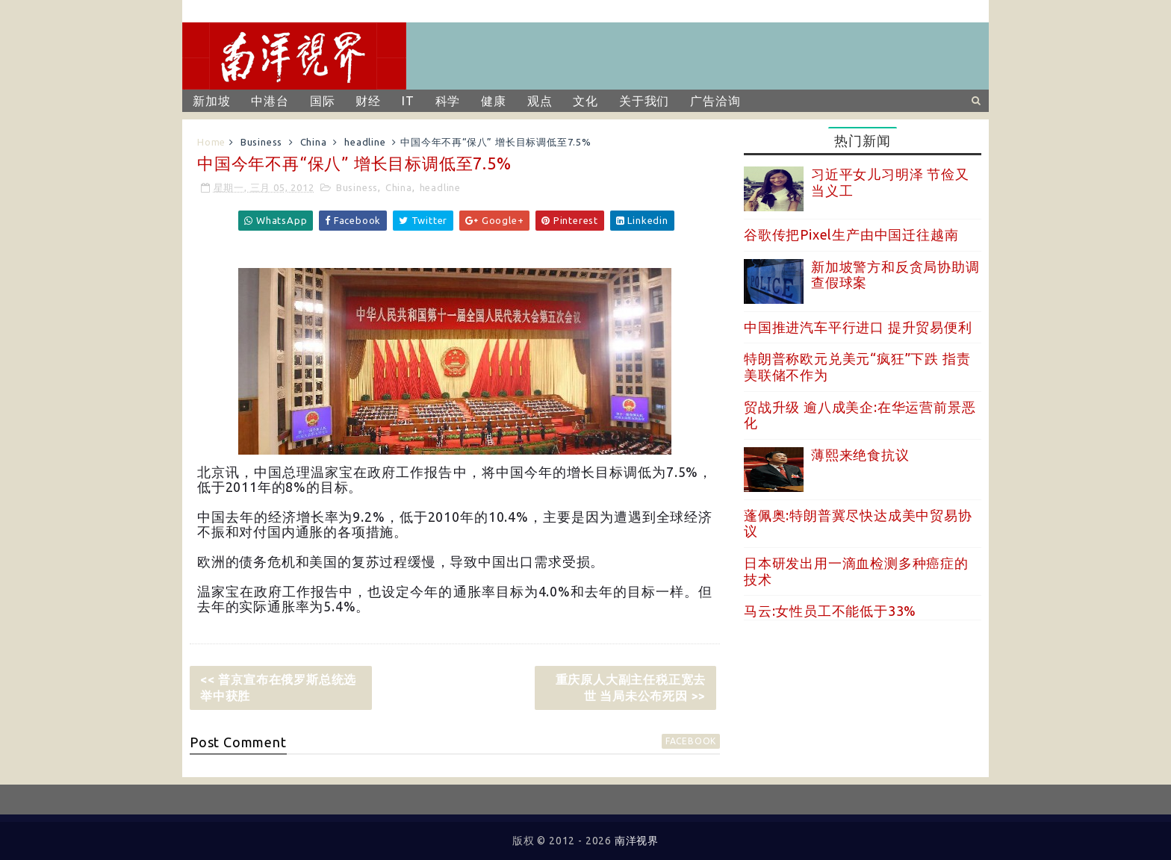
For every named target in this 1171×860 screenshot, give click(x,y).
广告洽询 (715, 101)
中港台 (269, 101)
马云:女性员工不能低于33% (830, 610)
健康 (493, 101)
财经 (368, 101)
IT (408, 101)
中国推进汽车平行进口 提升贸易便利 (858, 327)
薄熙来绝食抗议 (860, 454)
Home (211, 142)
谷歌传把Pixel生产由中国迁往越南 (851, 234)
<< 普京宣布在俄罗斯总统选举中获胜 (278, 687)
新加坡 (211, 101)
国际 (322, 101)
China (313, 142)
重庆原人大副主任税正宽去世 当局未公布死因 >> (631, 687)
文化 (585, 101)
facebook (690, 741)
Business (261, 142)
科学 (448, 101)
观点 (540, 101)
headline (364, 142)
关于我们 (644, 101)
